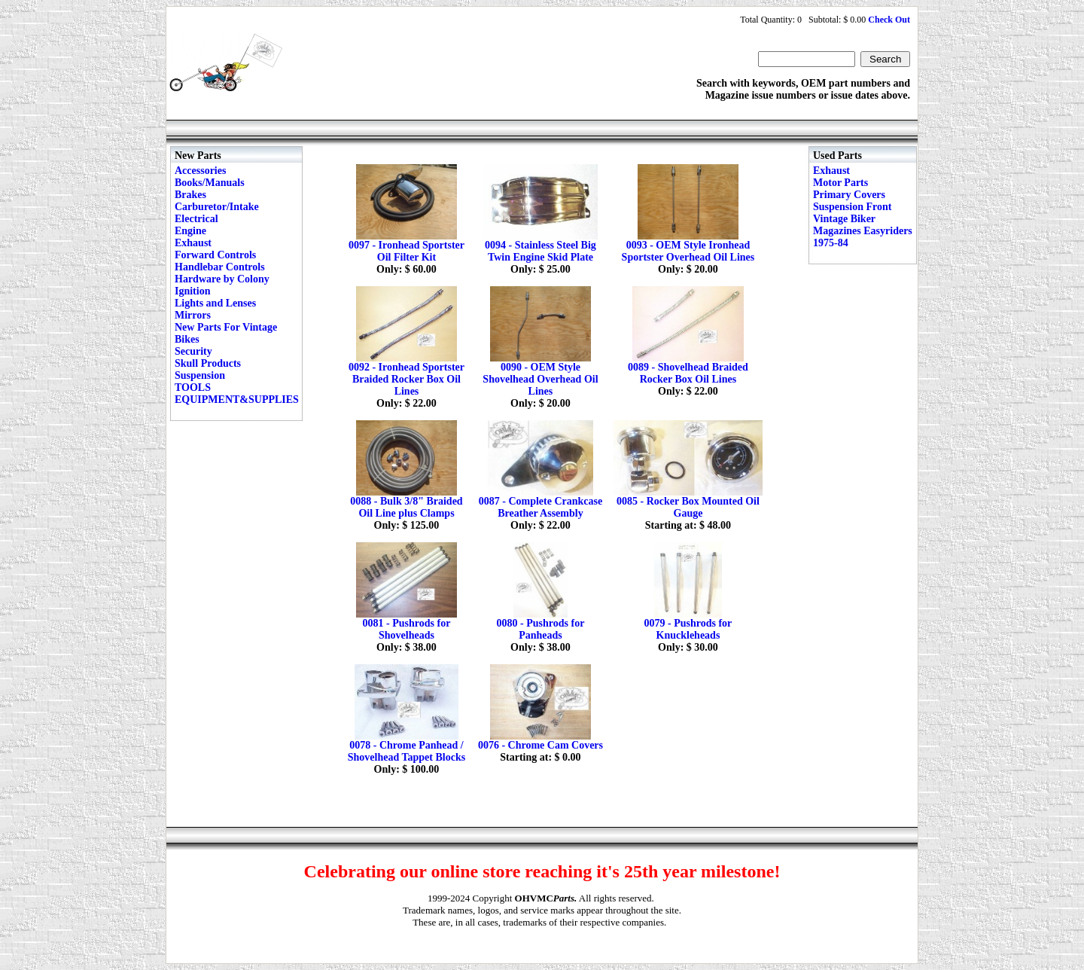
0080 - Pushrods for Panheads (541, 629)
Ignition (192, 291)
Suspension (200, 375)
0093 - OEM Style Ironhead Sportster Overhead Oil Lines (688, 251)
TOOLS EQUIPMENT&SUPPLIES (237, 393)
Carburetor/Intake (217, 206)
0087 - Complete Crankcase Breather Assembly (540, 507)
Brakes (190, 194)
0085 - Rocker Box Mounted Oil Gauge (688, 507)
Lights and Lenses (215, 303)
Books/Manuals (210, 182)
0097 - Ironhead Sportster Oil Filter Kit (406, 251)
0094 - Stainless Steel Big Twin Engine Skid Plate (540, 251)
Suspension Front (852, 206)
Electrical (196, 218)
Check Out (889, 19)
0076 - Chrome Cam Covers (540, 745)
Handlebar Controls (220, 267)
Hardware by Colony (222, 279)
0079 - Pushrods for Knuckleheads (688, 629)
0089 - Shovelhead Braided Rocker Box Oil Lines (688, 373)
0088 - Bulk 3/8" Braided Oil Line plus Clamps (406, 507)
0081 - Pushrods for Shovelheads (407, 629)
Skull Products (208, 363)
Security (193, 351)
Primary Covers (849, 194)
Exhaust (193, 243)
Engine (190, 230)
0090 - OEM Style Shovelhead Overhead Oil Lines (540, 379)
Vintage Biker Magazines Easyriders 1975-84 (862, 231)
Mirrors (193, 315)
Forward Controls (215, 255)
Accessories (200, 170)
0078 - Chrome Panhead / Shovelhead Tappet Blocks (406, 751)
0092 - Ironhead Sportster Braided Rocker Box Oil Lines (406, 379)
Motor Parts (840, 182)
